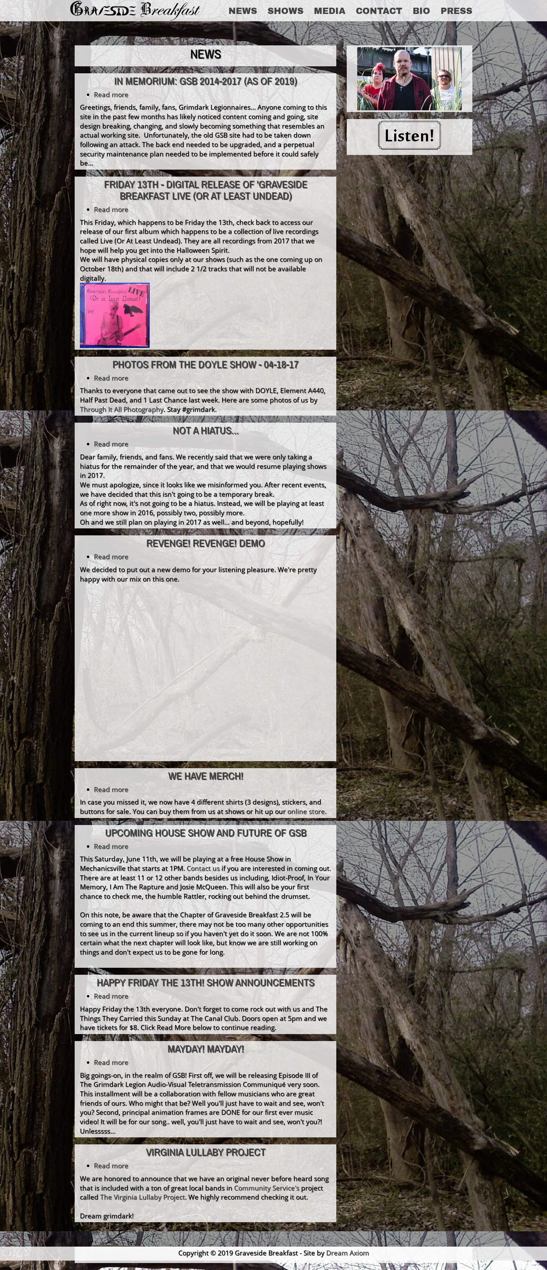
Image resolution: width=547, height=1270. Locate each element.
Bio (421, 10)
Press (456, 10)
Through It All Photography (122, 409)
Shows (286, 10)
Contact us (203, 868)
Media (329, 10)
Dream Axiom (347, 1252)
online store (306, 811)
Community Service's (266, 1187)
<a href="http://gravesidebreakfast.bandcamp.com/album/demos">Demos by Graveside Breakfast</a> (141, 675)
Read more (111, 94)
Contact (379, 10)
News (242, 10)
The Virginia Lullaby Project (142, 1197)
